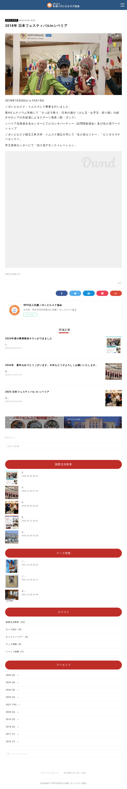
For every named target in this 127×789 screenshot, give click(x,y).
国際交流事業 (11, 20)
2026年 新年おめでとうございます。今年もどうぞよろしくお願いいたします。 (51, 365)
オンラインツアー (17, 637)
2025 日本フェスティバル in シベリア (27, 392)
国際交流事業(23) (12, 274)
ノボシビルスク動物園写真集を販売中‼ (41, 577)
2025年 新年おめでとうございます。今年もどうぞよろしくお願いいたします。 (62, 533)
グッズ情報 (13, 645)
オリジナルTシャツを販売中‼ (36, 592)
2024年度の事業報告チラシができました (42, 518)
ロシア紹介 (13, 630)
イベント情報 (15, 652)
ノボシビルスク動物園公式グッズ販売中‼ (42, 562)
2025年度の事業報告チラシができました (28, 338)
